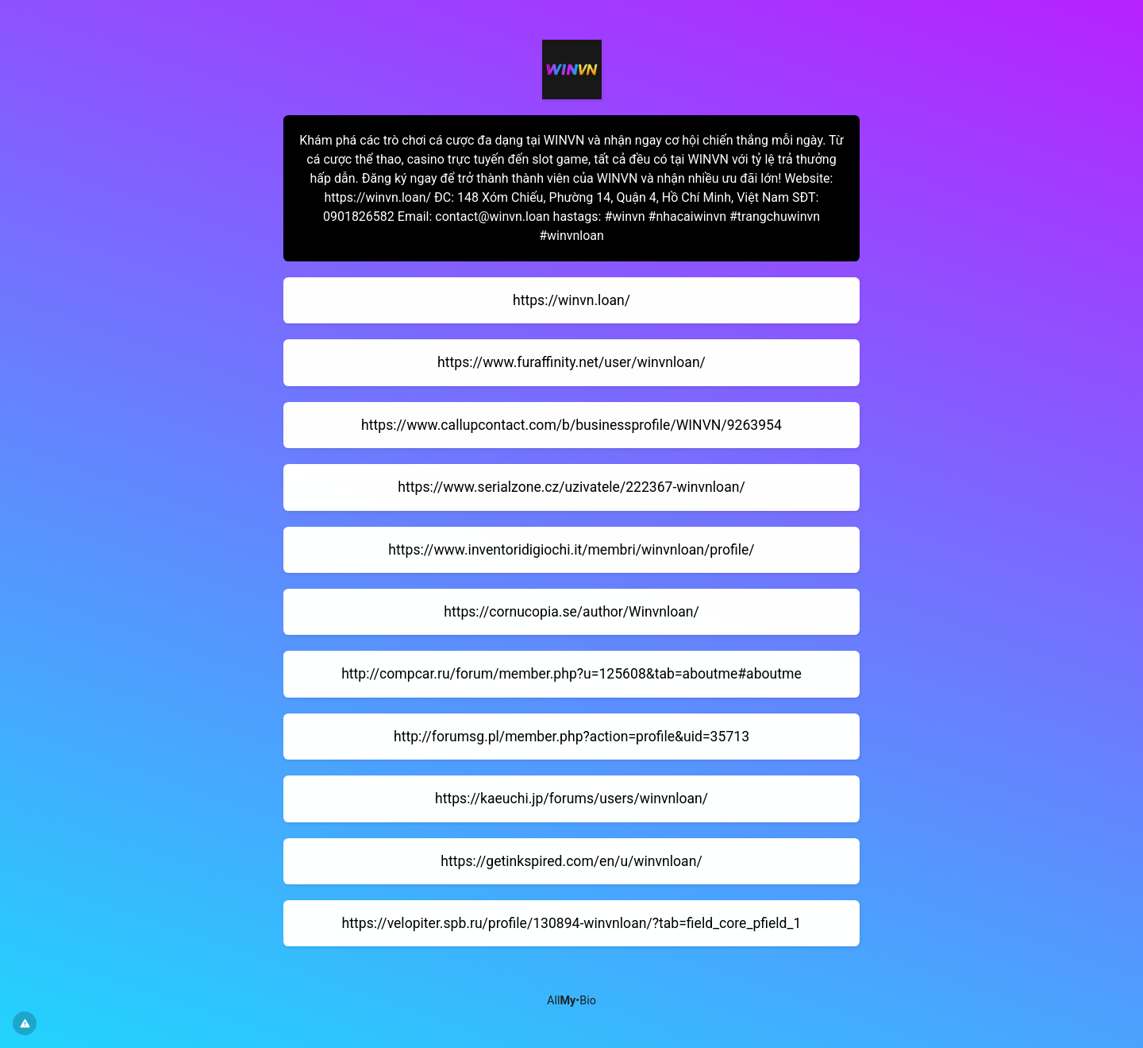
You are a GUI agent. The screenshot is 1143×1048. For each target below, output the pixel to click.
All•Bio (571, 1000)
